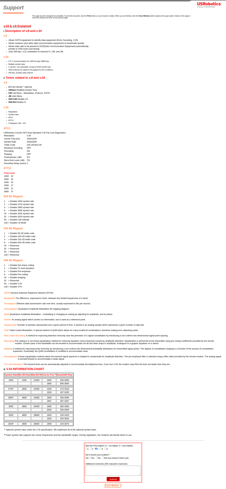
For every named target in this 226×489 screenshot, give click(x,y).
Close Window (112, 486)
